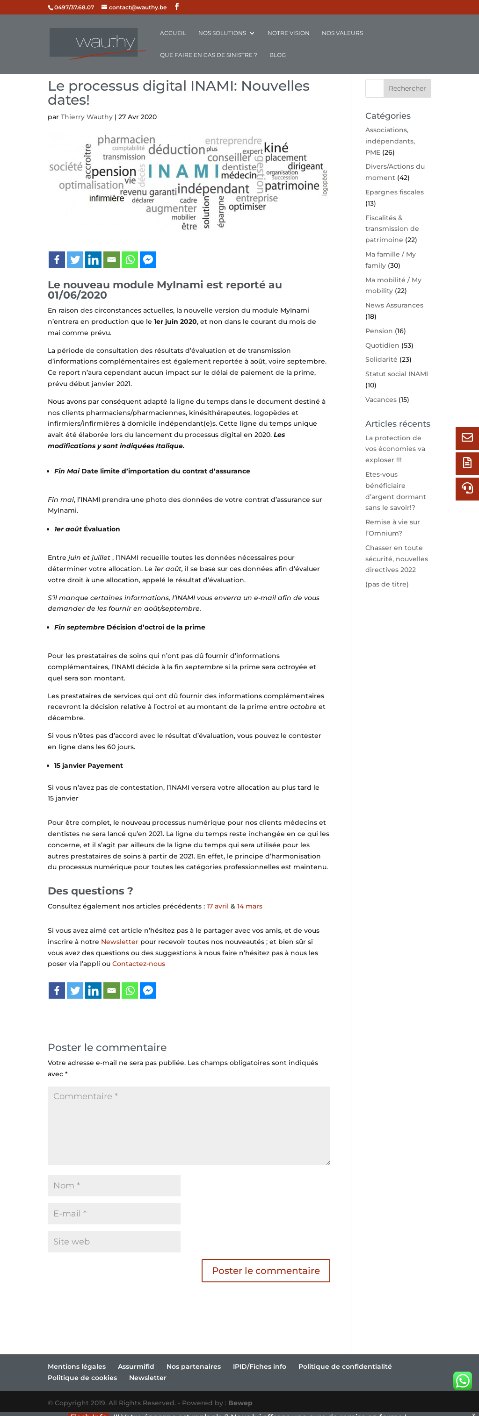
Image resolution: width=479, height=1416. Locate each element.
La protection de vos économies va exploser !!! (395, 449)
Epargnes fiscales (394, 192)
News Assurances (394, 305)
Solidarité (381, 359)
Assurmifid (136, 1366)
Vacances (381, 399)
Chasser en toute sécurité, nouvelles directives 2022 (396, 559)
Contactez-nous (138, 963)
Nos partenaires (194, 1366)
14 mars (249, 906)
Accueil (173, 33)
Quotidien (382, 345)
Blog (277, 55)
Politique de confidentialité (345, 1366)
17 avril (218, 906)
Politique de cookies (82, 1377)
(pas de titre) (387, 584)
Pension (379, 331)
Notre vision (289, 33)
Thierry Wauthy (87, 117)
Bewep (240, 1403)
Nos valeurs (342, 33)
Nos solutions (222, 33)
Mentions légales (77, 1366)
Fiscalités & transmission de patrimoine (392, 229)
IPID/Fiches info (259, 1366)
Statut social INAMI (396, 374)
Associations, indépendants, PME (390, 141)
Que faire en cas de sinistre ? (208, 55)
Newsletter (119, 941)
